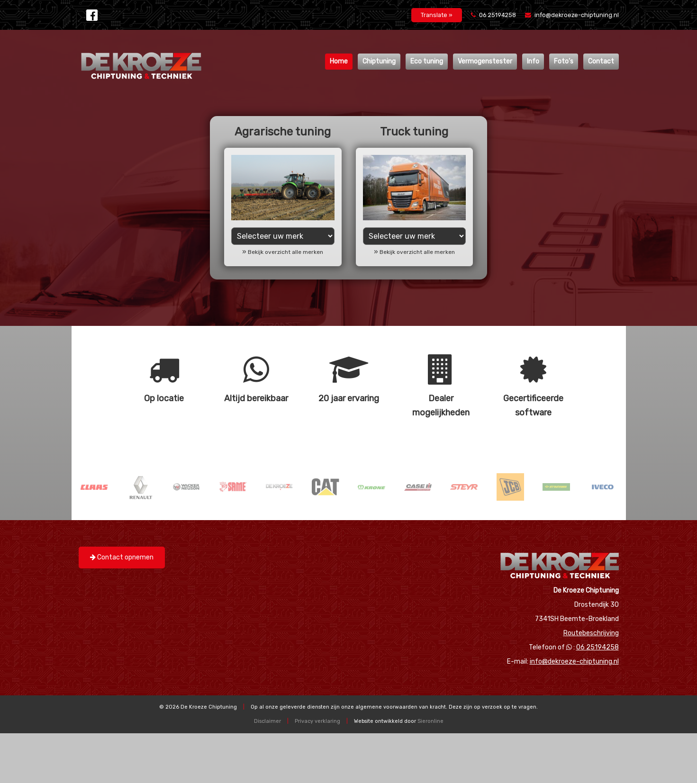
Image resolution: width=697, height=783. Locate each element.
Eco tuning (426, 61)
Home (339, 61)
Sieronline (430, 721)
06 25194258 (494, 14)
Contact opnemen (122, 557)
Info (533, 61)
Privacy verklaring (317, 721)
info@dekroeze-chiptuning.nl (572, 14)
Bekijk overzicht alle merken (285, 252)
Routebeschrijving (591, 633)
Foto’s (563, 61)
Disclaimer (267, 721)
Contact (601, 61)
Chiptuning (379, 61)
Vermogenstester (485, 61)
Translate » (437, 14)
